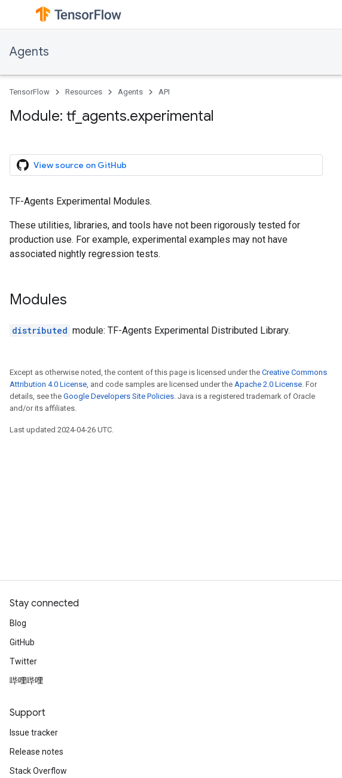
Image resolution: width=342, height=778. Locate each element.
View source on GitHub (72, 165)
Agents (29, 51)
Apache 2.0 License (268, 384)
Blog (18, 623)
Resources (83, 91)
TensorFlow (30, 91)
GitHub (22, 642)
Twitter (23, 661)
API (164, 91)
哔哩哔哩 (26, 680)
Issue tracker (34, 732)
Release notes (36, 751)
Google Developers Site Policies (118, 396)
